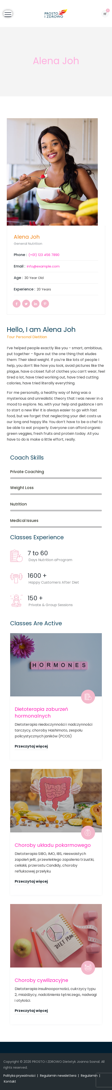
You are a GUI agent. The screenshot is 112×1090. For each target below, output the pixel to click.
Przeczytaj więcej (31, 746)
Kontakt (10, 1081)
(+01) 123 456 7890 (43, 254)
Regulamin (89, 1075)
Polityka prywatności (19, 1075)
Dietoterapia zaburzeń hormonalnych (41, 712)
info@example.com (43, 266)
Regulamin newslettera (58, 1075)
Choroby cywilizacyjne (41, 980)
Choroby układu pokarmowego (53, 845)
